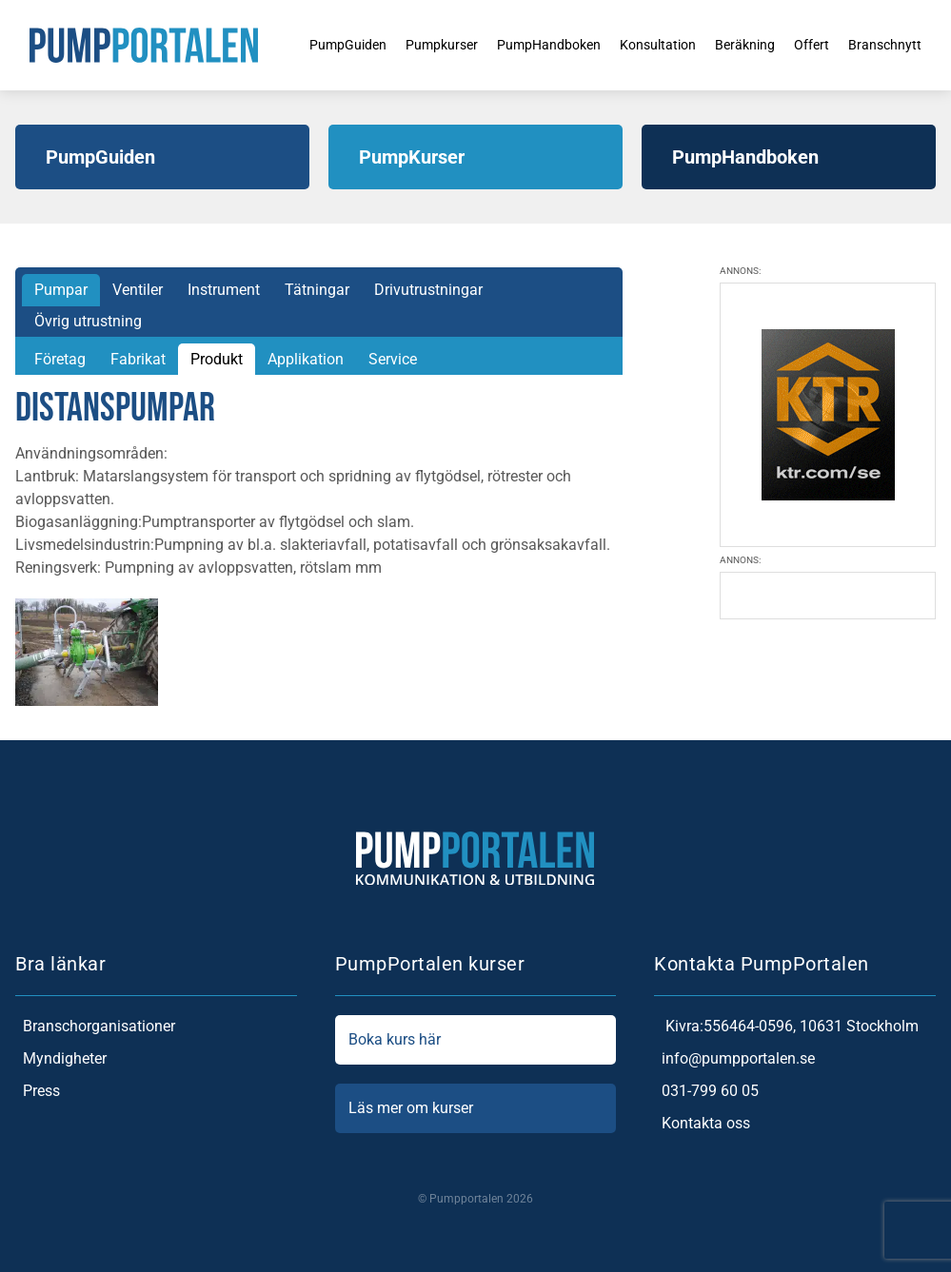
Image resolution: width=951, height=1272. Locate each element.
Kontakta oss (702, 1123)
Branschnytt (895, 44)
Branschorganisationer (95, 1026)
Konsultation (648, 44)
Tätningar (317, 290)
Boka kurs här (476, 1039)
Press (37, 1091)
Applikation (305, 359)
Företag (60, 359)
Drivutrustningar (428, 290)
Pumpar (61, 290)
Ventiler (137, 290)
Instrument (224, 290)
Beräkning (744, 44)
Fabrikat (138, 359)
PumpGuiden (306, 44)
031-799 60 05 (706, 1091)
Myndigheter (61, 1058)
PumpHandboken (527, 44)
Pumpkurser (409, 44)
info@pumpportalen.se (734, 1058)
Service (392, 359)
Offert (816, 44)
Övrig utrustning (88, 321)
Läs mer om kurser (476, 1108)
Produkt (216, 359)
